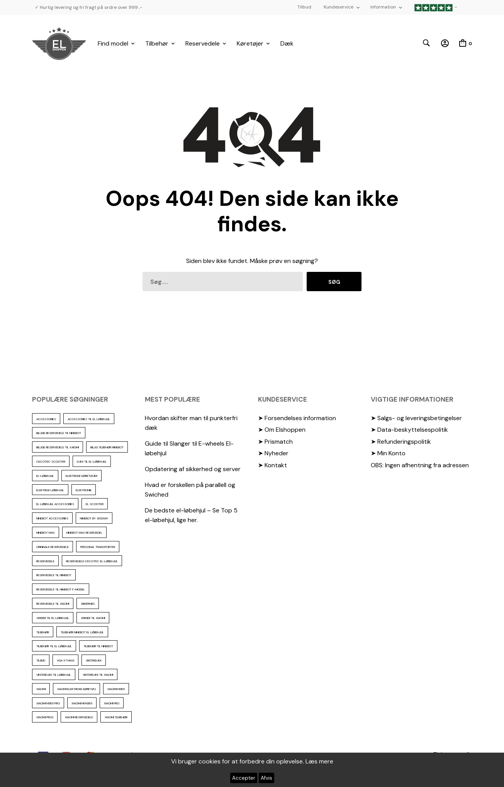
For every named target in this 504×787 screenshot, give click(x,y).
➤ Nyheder (273, 453)
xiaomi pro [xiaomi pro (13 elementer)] (111, 703)
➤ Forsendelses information (297, 418)
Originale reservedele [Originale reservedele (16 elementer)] (52, 547)
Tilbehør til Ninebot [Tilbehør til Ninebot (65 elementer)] (98, 646)
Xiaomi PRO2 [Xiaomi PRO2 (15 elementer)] (44, 717)
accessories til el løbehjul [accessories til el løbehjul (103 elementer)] (89, 419)
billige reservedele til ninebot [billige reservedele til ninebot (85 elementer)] (58, 433)
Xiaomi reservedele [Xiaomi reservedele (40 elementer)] (79, 717)
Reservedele (202, 43)
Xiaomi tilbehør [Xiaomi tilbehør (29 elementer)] (116, 717)
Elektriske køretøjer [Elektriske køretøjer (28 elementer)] (81, 476)
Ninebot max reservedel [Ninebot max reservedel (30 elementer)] (84, 532)
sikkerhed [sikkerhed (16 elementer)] (88, 604)
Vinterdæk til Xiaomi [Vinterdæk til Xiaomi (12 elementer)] (98, 675)
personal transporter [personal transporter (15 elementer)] (97, 547)
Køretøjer (250, 43)
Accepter (243, 778)
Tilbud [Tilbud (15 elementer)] (40, 660)
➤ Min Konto (388, 453)
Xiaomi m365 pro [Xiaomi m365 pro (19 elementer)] (48, 703)
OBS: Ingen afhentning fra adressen (420, 465)
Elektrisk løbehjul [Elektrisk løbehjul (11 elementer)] (50, 490)
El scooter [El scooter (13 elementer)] (95, 504)
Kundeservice (338, 7)
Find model (113, 43)
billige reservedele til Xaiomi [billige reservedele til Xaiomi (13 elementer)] (57, 447)
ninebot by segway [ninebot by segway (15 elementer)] (94, 518)
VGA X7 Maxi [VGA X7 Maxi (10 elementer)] (65, 660)
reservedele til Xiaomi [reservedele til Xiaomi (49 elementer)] (52, 604)
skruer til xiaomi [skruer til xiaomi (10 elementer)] (93, 618)
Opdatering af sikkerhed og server (193, 469)
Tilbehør (156, 43)
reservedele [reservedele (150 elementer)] (45, 561)
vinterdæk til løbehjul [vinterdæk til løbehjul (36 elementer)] (53, 675)
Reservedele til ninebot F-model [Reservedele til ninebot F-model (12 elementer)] (60, 589)
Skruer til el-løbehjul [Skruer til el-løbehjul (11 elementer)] (52, 618)
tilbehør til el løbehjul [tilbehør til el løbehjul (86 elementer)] (54, 646)
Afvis (266, 778)
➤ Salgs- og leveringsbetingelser (416, 418)
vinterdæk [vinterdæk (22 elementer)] (94, 660)
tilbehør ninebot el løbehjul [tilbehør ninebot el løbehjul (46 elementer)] (82, 632)
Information (383, 7)
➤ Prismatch (275, 442)
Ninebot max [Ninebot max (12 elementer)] (45, 532)
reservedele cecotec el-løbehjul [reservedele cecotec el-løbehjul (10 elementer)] (92, 561)
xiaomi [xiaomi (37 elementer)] (41, 689)
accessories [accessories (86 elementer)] (46, 419)
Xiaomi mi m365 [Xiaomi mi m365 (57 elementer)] (81, 703)
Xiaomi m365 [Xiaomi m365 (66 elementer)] (116, 689)
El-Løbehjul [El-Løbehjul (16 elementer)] (45, 476)
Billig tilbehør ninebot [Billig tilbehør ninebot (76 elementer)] (107, 447)
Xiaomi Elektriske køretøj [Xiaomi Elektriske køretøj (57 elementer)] (76, 689)
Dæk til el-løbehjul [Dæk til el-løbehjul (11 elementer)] (92, 461)
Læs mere (319, 761)
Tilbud (304, 7)
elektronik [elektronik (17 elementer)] (84, 490)
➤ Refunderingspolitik (401, 442)
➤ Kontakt (272, 465)
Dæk (287, 43)
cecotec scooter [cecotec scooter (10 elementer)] (50, 461)
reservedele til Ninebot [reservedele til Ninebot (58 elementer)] (53, 575)
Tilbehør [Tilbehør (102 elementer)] (42, 632)
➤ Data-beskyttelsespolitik (409, 430)
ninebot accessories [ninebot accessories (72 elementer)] (52, 518)
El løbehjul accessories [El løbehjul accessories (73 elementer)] (55, 504)
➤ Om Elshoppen (281, 430)
